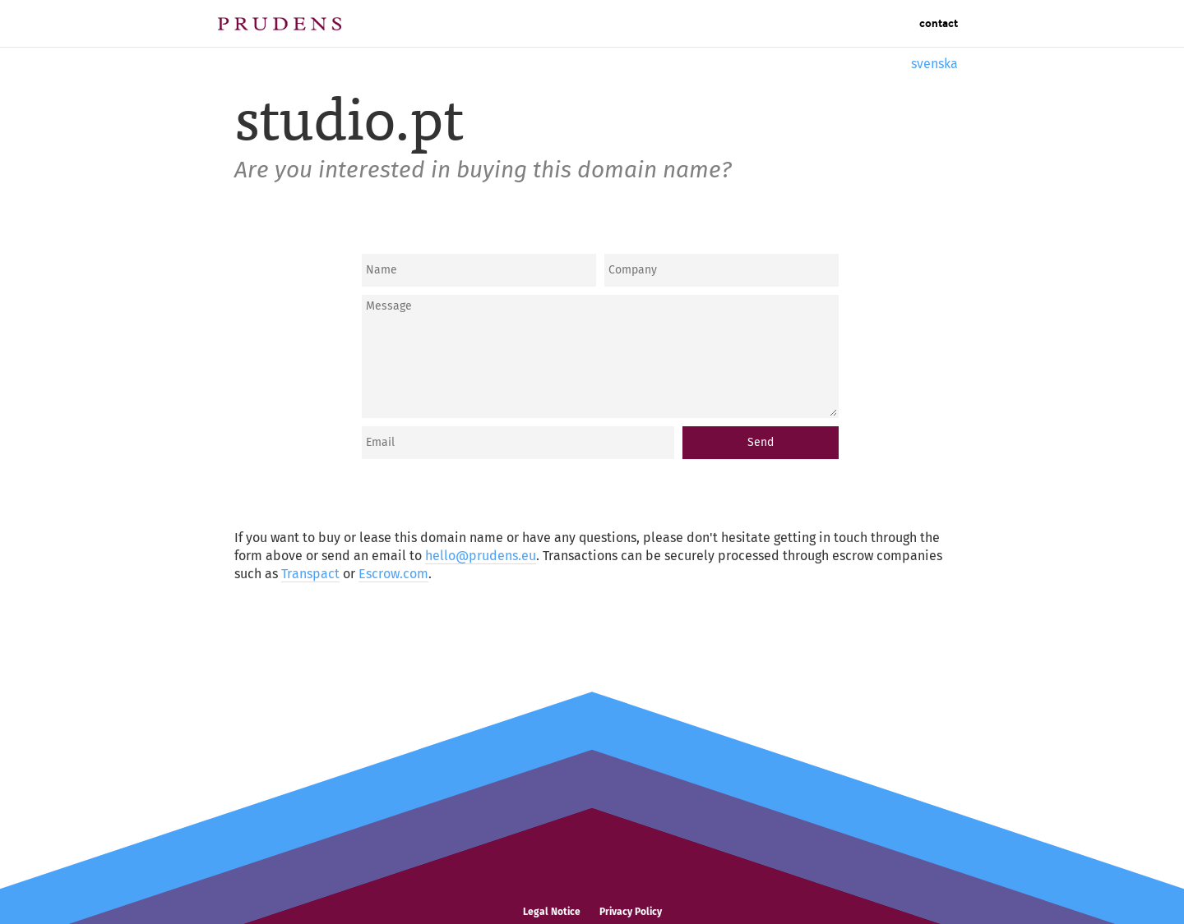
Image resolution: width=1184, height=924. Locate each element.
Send (760, 442)
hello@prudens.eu (480, 555)
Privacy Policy (630, 911)
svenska (934, 63)
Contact (938, 24)
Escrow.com (393, 574)
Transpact (310, 574)
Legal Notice (551, 911)
